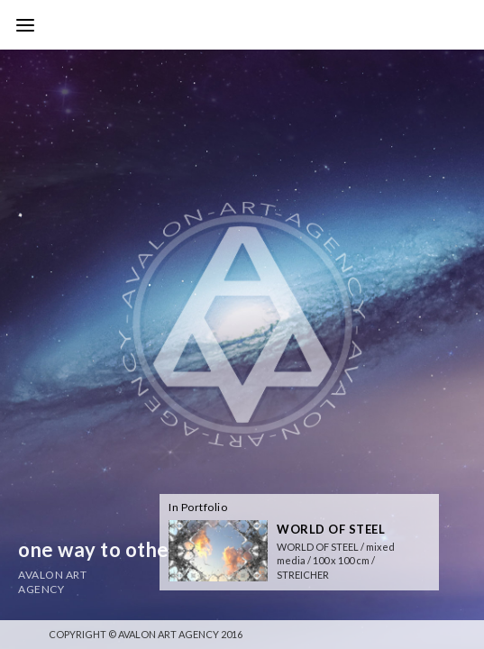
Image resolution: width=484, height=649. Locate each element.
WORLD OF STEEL (331, 529)
